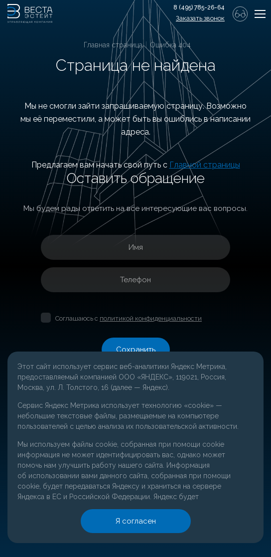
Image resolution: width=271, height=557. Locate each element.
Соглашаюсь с (128, 318)
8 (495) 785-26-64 (199, 7)
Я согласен (135, 521)
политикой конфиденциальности (151, 318)
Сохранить (135, 349)
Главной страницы (204, 165)
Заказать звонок (200, 18)
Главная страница (113, 45)
